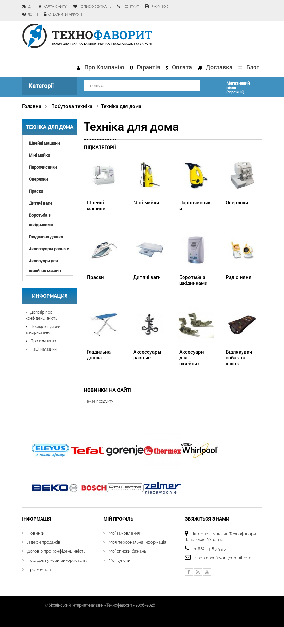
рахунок (159, 7)
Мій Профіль (118, 519)
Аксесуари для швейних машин (45, 265)
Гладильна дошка (46, 237)
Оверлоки (38, 179)
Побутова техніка (71, 106)
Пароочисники (43, 167)
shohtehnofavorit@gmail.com (223, 557)
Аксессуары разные (49, 249)
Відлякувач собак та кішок (239, 357)
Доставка (219, 67)
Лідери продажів (43, 542)
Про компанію (104, 67)
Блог (252, 67)
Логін (33, 14)
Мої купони (120, 560)
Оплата (182, 67)
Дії (30, 7)
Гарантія (148, 67)
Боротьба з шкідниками (41, 220)
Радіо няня (239, 277)
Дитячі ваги (40, 203)
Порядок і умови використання (57, 560)
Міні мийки (39, 155)
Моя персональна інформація (137, 542)
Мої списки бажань (127, 551)
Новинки (36, 533)
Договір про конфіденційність (56, 551)
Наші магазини (43, 349)
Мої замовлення (124, 533)
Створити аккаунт (65, 14)
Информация (49, 296)
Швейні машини (44, 143)
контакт (131, 7)
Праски (36, 191)
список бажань (95, 7)
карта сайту (55, 7)
